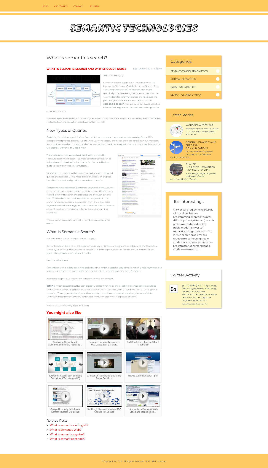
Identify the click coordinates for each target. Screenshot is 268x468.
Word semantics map (199, 125)
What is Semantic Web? (65, 429)
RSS (148, 461)
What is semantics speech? (67, 439)
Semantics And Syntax (185, 94)
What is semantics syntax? (67, 434)
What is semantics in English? (69, 425)
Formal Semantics (183, 78)
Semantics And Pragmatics (189, 71)
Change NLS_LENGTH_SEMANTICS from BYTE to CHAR (200, 167)
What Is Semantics (183, 86)
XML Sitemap (159, 461)
